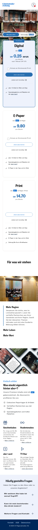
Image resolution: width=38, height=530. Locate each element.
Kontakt (11, 522)
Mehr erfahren (9, 440)
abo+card (14, 94)
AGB (17, 522)
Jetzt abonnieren (27, 469)
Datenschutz (25, 522)
